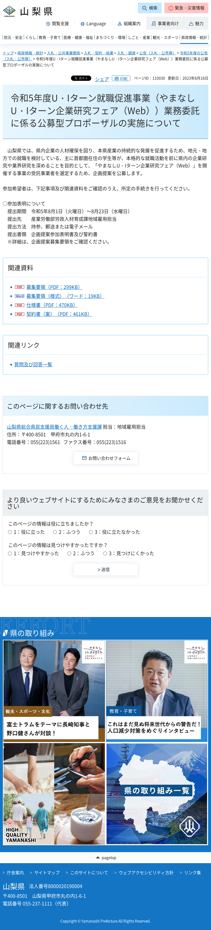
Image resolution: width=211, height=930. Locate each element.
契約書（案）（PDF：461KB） (59, 314)
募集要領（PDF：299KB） (54, 287)
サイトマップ (47, 872)
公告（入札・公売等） (157, 52)
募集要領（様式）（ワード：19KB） (65, 296)
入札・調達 (126, 52)
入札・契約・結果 (98, 52)
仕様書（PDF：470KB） (52, 305)
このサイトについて (89, 872)
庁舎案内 (15, 872)
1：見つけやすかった (36, 553)
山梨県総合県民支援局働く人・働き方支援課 (54, 426)
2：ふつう (69, 531)
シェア (102, 79)
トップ (8, 52)
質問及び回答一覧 (33, 364)
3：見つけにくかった (131, 553)
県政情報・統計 (30, 52)
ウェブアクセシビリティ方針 (146, 872)
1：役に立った (29, 531)
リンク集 (192, 872)
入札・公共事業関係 (63, 52)
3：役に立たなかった (117, 531)
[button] (186, 8)
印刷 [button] (123, 78)
